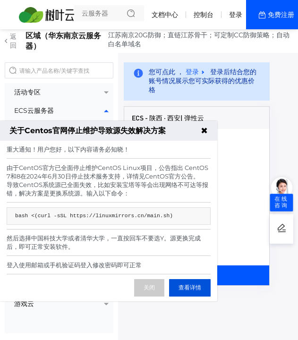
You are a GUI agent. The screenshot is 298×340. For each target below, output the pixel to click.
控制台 (203, 14)
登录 (235, 14)
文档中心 (165, 14)
